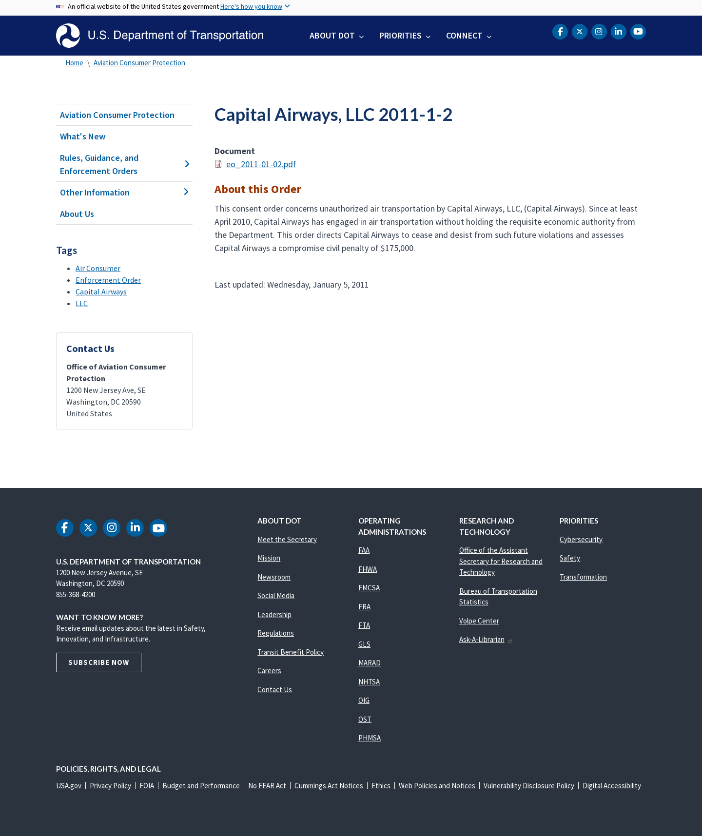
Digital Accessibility (612, 785)
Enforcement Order (108, 280)
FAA (364, 550)
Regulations (275, 633)
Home (74, 62)
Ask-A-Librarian (486, 639)
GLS (364, 644)
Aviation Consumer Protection (139, 62)
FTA (364, 625)
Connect (464, 35)
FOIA (146, 785)
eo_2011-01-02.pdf (261, 164)
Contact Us (274, 689)
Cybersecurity (581, 539)
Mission (268, 558)
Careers (269, 670)
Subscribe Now (98, 662)
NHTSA (369, 681)
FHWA (367, 569)
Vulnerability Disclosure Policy (529, 785)
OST (364, 719)
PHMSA (369, 737)
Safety (570, 558)
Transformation (583, 577)
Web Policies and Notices (437, 785)
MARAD (369, 662)
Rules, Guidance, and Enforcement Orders (124, 164)
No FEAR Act (267, 785)
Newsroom (274, 577)
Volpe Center (479, 620)
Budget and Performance (201, 785)
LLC (82, 303)
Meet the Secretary (287, 539)
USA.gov (68, 785)
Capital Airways (101, 291)
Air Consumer (98, 268)
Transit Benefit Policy (290, 652)
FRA (364, 606)
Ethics (380, 785)
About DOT (332, 35)
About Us (77, 213)
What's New (83, 136)
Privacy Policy (110, 785)
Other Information (124, 192)
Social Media (275, 595)
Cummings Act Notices (328, 785)
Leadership (274, 614)
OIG (364, 700)
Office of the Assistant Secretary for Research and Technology (501, 561)
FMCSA (369, 587)
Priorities (400, 35)
